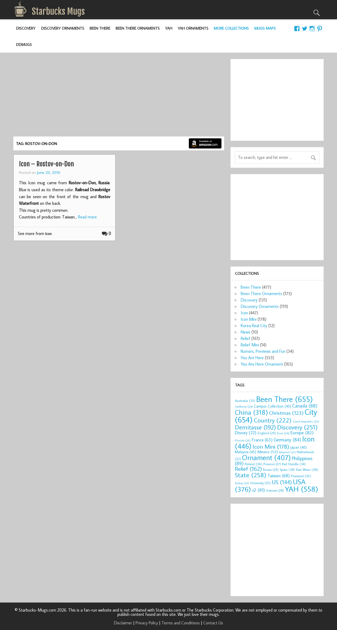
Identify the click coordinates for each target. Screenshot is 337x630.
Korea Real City (254, 325)
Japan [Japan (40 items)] (298, 447)
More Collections (231, 28)
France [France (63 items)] (262, 440)
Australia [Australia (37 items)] (245, 400)
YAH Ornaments (193, 28)
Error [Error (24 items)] (283, 433)
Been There (100, 28)
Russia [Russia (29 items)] (271, 469)
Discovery (26, 28)
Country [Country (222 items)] (273, 420)
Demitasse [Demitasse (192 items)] (255, 427)
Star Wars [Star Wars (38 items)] (307, 469)
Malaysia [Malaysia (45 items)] (245, 451)
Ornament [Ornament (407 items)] (266, 457)
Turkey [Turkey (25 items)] (242, 483)
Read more (87, 217)
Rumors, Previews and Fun (263, 351)
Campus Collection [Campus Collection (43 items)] (272, 406)
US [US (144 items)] (282, 482)
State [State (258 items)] (250, 475)
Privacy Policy (147, 622)
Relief (245, 338)
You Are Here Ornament (262, 364)
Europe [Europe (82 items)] (302, 432)
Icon (48, 233)
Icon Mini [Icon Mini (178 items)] (270, 446)
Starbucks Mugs (58, 11)
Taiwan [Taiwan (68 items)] (278, 476)
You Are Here (252, 357)
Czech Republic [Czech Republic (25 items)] (306, 421)
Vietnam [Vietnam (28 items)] (275, 490)
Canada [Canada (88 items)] (304, 405)
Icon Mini (248, 319)
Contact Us (213, 622)
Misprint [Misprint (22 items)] (287, 452)
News (245, 332)
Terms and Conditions (181, 622)
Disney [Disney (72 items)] (245, 432)
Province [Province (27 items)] (272, 464)
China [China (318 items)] (251, 412)
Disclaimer (123, 622)
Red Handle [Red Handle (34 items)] (294, 464)
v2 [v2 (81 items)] (258, 490)
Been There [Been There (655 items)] (284, 399)
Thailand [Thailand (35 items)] (301, 476)
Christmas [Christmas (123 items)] (286, 412)
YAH (168, 28)
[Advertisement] (118, 96)
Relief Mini (250, 344)
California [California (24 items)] (244, 406)
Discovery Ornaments (62, 28)
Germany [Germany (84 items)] (287, 440)
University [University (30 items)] (260, 483)
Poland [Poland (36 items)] (253, 463)
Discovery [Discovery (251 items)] (297, 427)
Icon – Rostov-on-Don (46, 164)
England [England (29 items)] (267, 433)
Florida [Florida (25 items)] (243, 440)
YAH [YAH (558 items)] (301, 489)
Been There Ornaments (138, 28)
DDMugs (24, 44)
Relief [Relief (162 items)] (248, 468)
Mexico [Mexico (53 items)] (267, 451)
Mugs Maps (265, 28)
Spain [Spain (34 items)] (287, 469)
